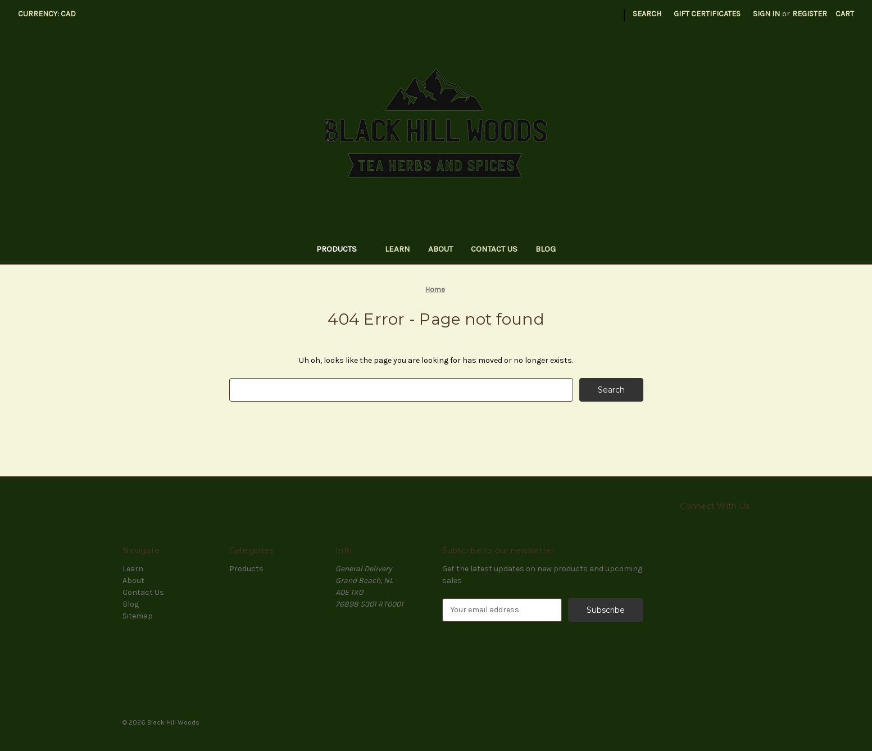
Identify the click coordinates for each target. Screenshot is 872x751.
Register (809, 14)
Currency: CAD (51, 14)
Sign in (766, 14)
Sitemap (137, 616)
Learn (397, 249)
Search (647, 14)
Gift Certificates (707, 14)
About (440, 249)
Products (341, 249)
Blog (545, 249)
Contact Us (494, 249)
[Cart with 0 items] (844, 14)
